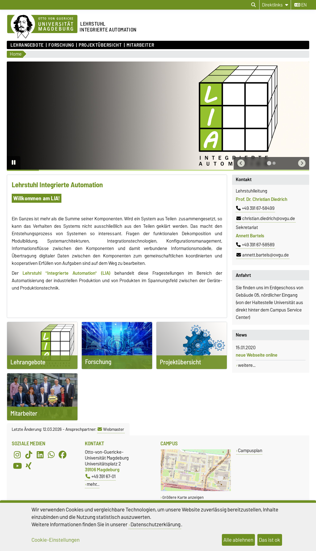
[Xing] (28, 465)
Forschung (61, 45)
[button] (241, 163)
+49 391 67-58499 (255, 208)
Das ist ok (269, 540)
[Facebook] (62, 454)
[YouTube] (17, 465)
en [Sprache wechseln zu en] (300, 5)
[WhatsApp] (51, 454)
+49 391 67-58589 (255, 244)
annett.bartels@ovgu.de (262, 255)
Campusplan (250, 450)
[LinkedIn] (40, 454)
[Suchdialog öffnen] (253, 5)
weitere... (247, 365)
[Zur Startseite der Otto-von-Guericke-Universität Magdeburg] (42, 27)
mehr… (93, 484)
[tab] (269, 163)
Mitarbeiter (140, 45)
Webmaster (111, 429)
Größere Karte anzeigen (183, 497)
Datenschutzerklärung (156, 524)
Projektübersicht (100, 45)
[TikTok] (28, 454)
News (241, 335)
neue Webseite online (256, 355)
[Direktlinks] (275, 5)
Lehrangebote (27, 45)
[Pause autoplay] (13, 163)
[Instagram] (17, 454)
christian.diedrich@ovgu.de (265, 218)
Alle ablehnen (238, 540)
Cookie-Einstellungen (55, 540)
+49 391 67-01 (100, 476)
